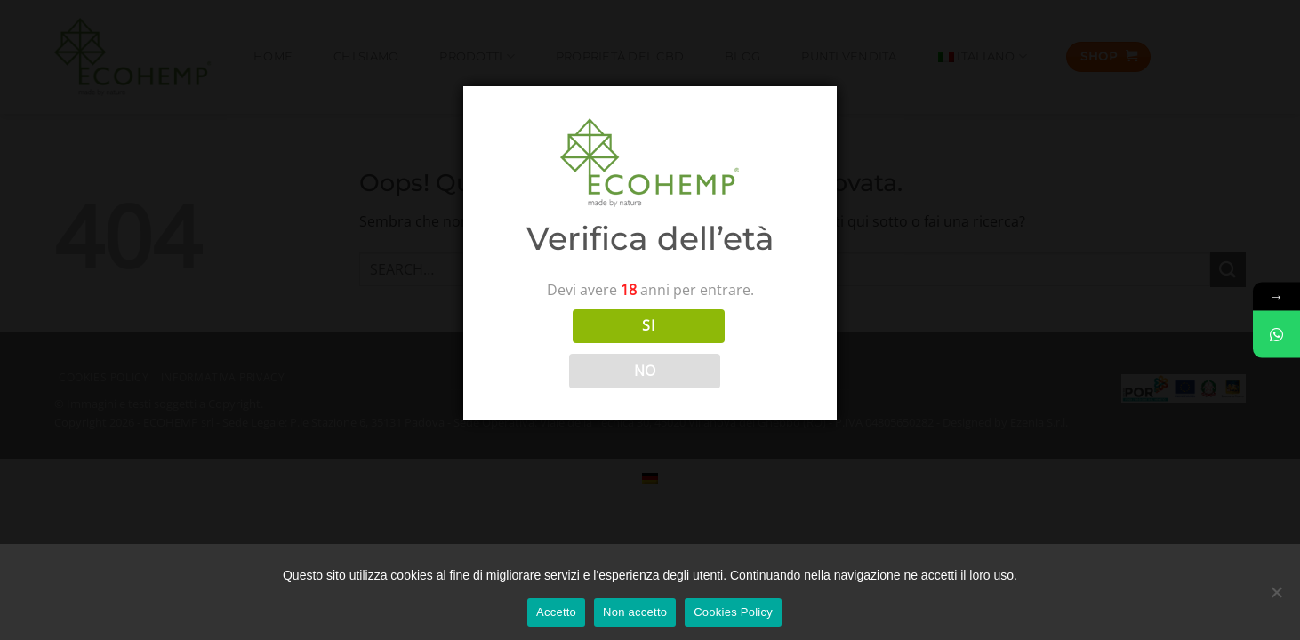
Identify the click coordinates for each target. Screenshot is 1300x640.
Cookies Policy (733, 612)
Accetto (556, 612)
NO (645, 370)
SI (648, 325)
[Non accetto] (1276, 598)
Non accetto (635, 612)
